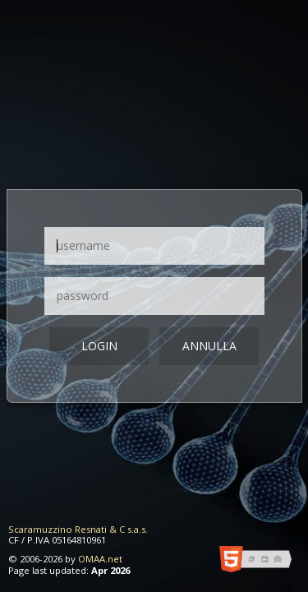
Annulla (209, 346)
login (99, 346)
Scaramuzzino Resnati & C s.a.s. (78, 529)
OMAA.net (100, 559)
